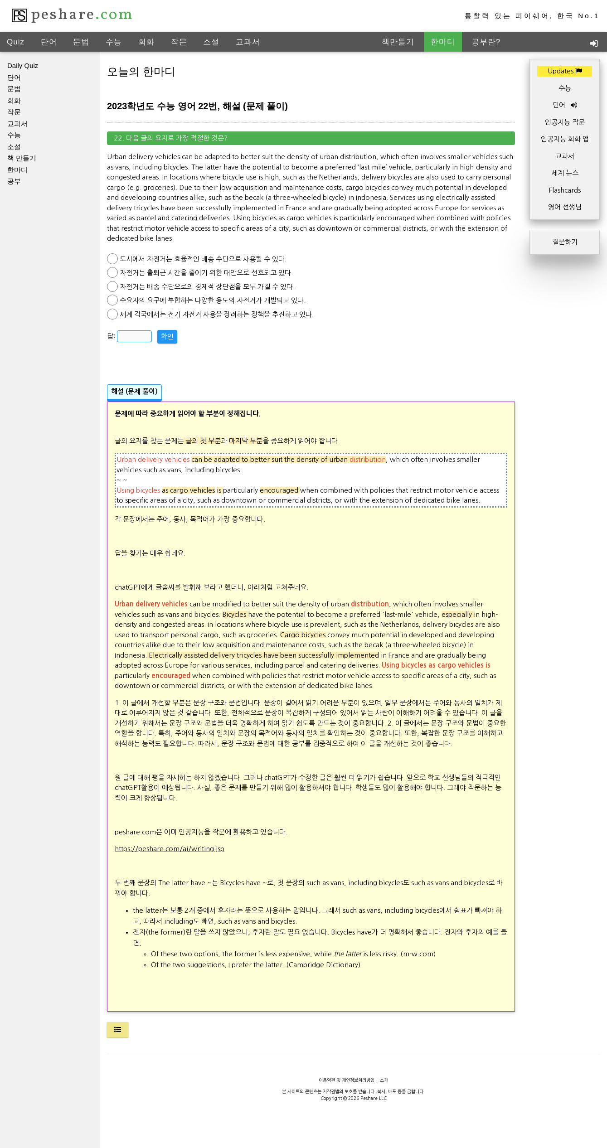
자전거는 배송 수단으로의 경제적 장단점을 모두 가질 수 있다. (207, 286)
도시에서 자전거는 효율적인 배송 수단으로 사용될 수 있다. (203, 259)
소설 (211, 42)
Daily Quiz (22, 65)
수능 (114, 42)
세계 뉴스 (564, 173)
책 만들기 (21, 158)
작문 (179, 42)
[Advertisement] (311, 355)
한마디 (443, 42)
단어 (49, 42)
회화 (146, 42)
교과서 (248, 42)
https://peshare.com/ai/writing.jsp (169, 848)
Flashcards (565, 190)
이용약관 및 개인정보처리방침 (346, 1080)
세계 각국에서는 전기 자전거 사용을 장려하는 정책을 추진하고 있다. (217, 314)
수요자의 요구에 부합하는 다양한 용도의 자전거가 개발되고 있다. (213, 300)
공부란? (485, 42)
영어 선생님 (565, 206)
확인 (167, 336)
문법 (81, 42)
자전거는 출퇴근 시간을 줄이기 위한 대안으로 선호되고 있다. (206, 272)
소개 (384, 1080)
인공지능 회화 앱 (565, 139)
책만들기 (398, 42)
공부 (14, 181)
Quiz (15, 42)
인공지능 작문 (565, 122)
